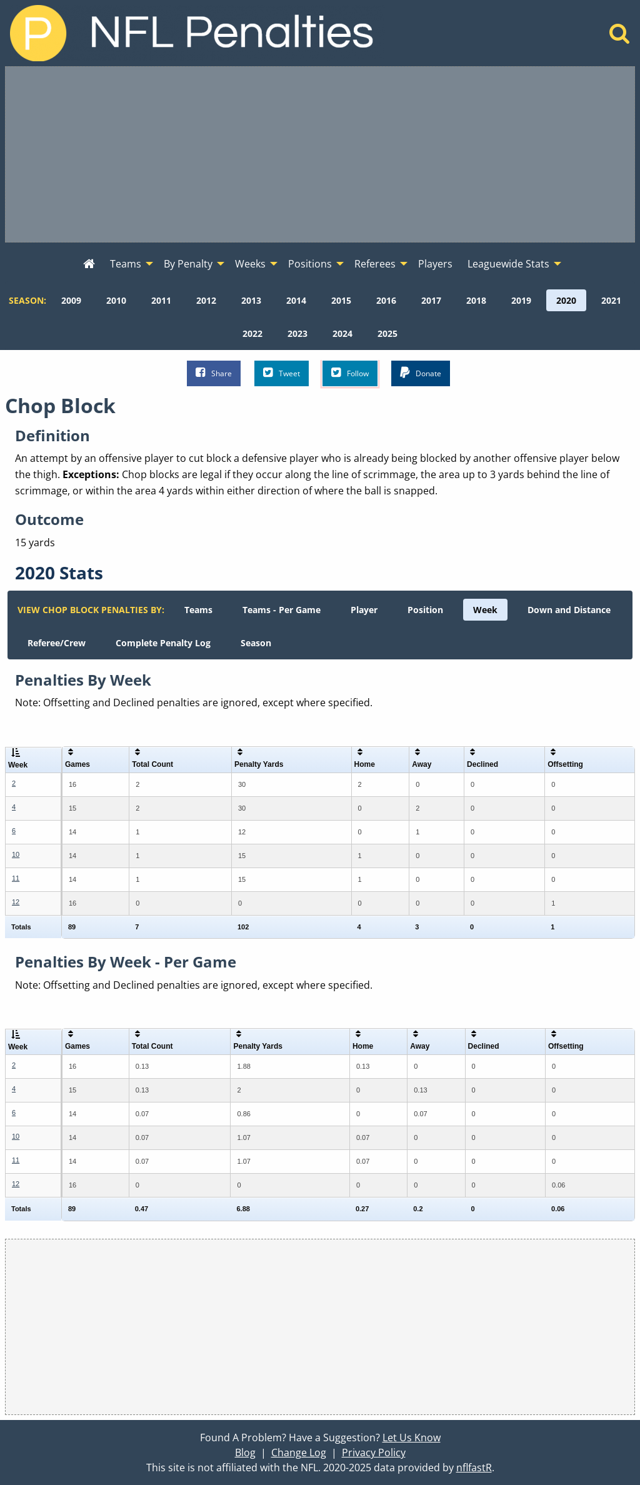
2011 (161, 300)
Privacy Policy (374, 1452)
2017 (431, 300)
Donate (420, 373)
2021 (611, 300)
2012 (206, 300)
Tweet (281, 373)
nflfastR (474, 1467)
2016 (386, 300)
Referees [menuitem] (375, 264)
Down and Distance (569, 610)
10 (15, 854)
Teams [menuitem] (125, 264)
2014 (296, 300)
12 (15, 902)
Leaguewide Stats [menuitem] (508, 264)
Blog (245, 1452)
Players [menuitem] (435, 264)
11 (15, 878)
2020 (566, 300)
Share (214, 373)
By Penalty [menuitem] (188, 264)
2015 (341, 300)
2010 (116, 300)
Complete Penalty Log (163, 643)
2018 (476, 300)
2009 (71, 300)
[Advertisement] (320, 154)
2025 (388, 333)
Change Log (298, 1452)
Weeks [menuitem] (250, 264)
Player (364, 610)
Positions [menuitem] (310, 264)
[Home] (619, 37)
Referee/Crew (57, 643)
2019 (521, 300)
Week (485, 610)
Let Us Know (411, 1437)
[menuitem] (89, 264)
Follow (350, 373)
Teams (198, 610)
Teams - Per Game (281, 610)
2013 (251, 300)
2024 (342, 333)
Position (425, 610)
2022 (252, 333)
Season (256, 643)
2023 (298, 333)
